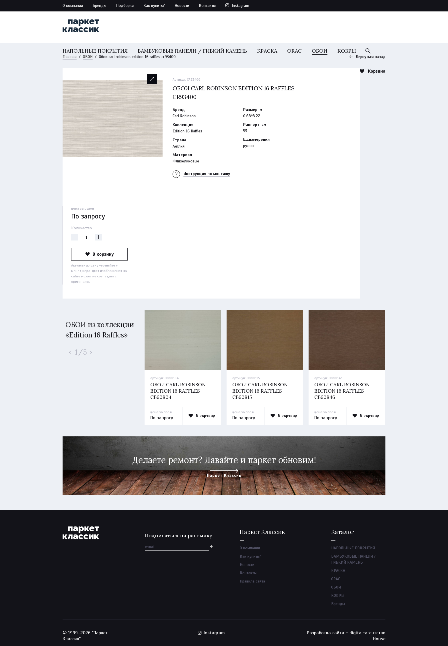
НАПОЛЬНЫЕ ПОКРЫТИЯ (95, 50)
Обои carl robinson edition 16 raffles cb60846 (342, 390)
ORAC (294, 50)
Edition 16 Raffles (187, 131)
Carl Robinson (184, 116)
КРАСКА (267, 50)
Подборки (125, 5)
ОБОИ (319, 50)
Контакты (207, 5)
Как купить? (154, 5)
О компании (73, 5)
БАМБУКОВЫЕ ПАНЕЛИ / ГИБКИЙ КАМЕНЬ (192, 50)
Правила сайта (252, 581)
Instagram (240, 5)
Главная (70, 56)
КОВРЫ (346, 50)
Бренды (99, 5)
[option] (113, 118)
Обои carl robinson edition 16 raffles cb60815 (260, 390)
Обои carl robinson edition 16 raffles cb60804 (178, 390)
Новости (182, 5)
